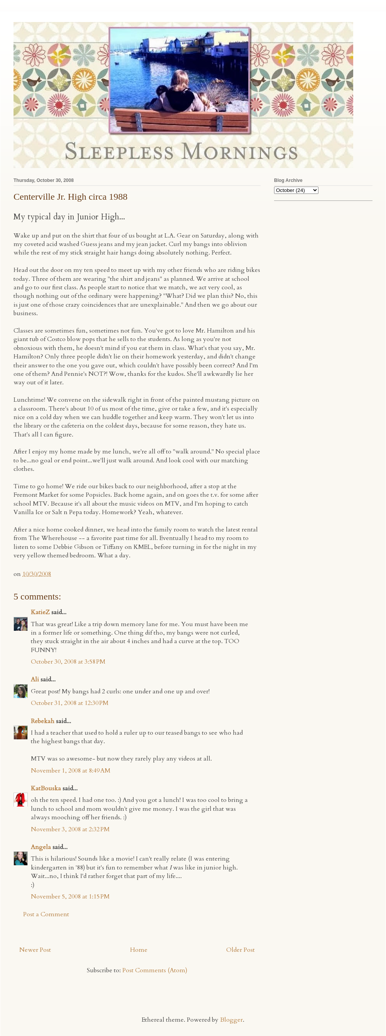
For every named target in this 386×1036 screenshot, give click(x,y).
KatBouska (46, 788)
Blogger (231, 1020)
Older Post (240, 950)
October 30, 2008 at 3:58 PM (68, 661)
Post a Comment (46, 914)
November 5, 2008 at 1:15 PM (70, 896)
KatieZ (40, 612)
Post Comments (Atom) (154, 970)
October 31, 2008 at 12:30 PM (69, 703)
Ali (35, 679)
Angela (41, 847)
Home (138, 950)
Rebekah (42, 721)
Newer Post (35, 950)
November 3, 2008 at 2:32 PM (70, 829)
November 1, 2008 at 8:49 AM (70, 770)
